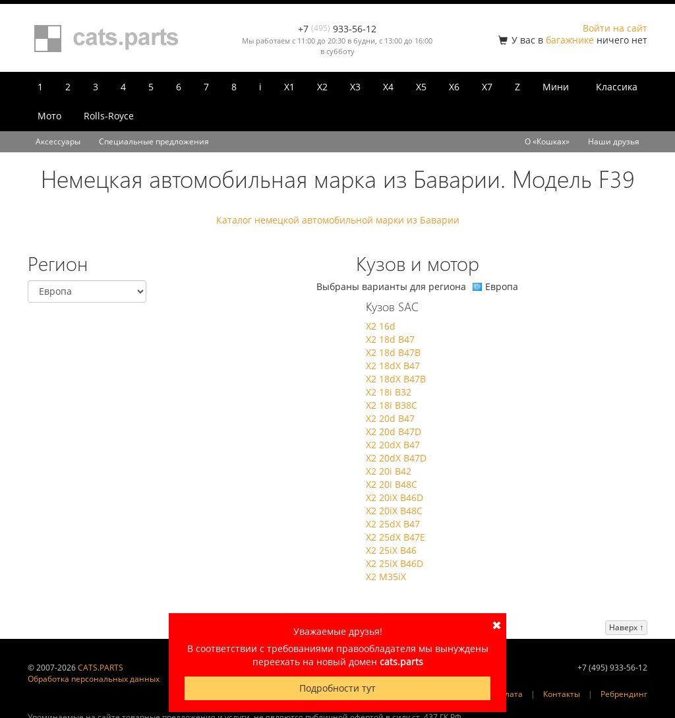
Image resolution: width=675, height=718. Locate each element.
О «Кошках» (547, 141)
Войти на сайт (615, 28)
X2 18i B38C (391, 405)
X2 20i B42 (388, 471)
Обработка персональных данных (94, 678)
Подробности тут (337, 688)
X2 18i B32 (388, 392)
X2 (322, 86)
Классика (616, 86)
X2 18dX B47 (393, 365)
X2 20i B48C (391, 484)
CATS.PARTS (100, 667)
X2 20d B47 (390, 418)
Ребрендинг (624, 694)
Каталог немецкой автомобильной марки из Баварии (337, 220)
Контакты (561, 694)
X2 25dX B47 (393, 524)
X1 (289, 86)
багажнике (570, 40)
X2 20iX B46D (394, 497)
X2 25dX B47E (395, 537)
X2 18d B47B (393, 352)
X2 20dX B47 (393, 444)
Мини (556, 86)
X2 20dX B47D (396, 458)
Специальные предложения (154, 141)
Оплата (508, 694)
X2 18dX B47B (396, 379)
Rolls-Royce (109, 115)
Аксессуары (58, 141)
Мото (49, 115)
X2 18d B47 (390, 339)
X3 (355, 86)
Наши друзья (613, 141)
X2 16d (381, 326)
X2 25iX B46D (394, 563)
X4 (388, 86)
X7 (487, 86)
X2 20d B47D (393, 431)
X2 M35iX (386, 576)
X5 (421, 86)
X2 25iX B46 (391, 550)
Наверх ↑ (626, 627)
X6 (454, 86)
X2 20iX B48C (394, 510)
